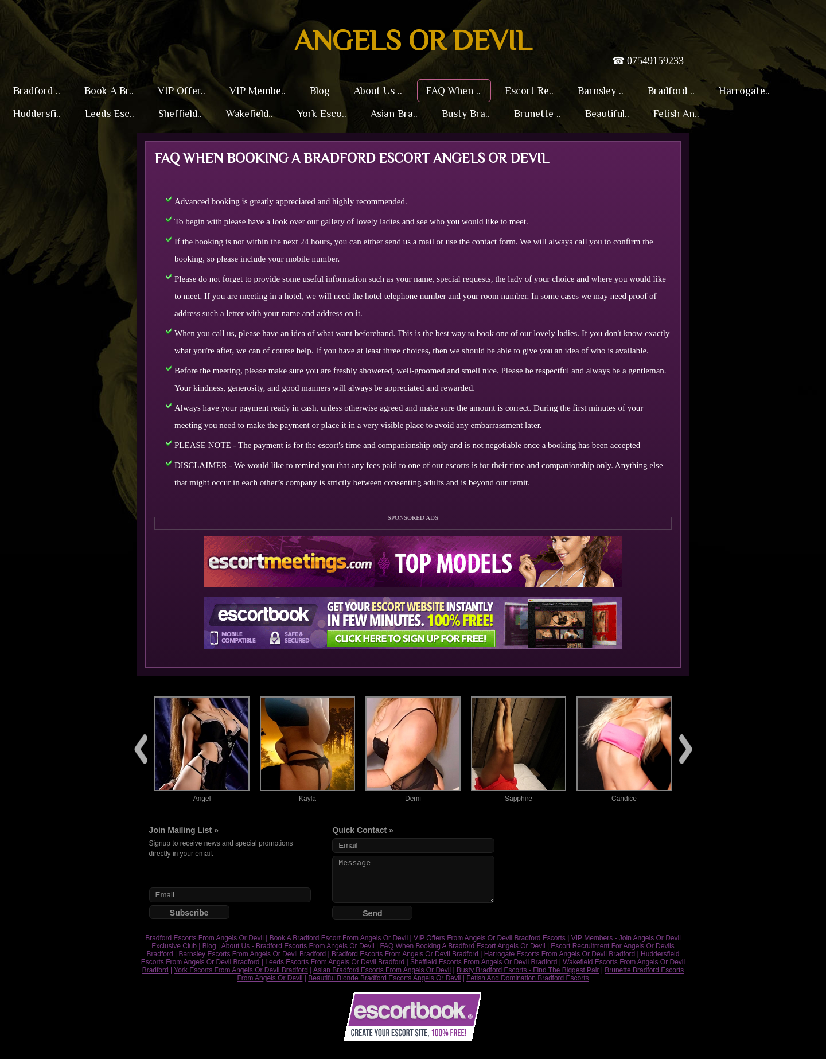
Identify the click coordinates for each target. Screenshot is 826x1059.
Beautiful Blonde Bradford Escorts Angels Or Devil (384, 978)
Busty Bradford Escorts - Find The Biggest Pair (528, 970)
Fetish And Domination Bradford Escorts (527, 978)
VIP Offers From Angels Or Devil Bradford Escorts (490, 938)
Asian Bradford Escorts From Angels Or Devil (382, 970)
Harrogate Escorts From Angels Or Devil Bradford (559, 954)
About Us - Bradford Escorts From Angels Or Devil (298, 946)
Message (413, 879)
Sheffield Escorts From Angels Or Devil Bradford (484, 962)
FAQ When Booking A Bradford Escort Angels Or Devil (462, 946)
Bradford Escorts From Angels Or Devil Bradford (405, 954)
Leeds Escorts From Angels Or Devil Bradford (334, 962)
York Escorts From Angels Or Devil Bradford (241, 970)
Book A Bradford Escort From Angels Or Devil (339, 938)
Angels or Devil (413, 40)
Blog (209, 946)
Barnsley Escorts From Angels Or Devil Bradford (252, 954)
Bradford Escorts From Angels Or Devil (204, 938)
